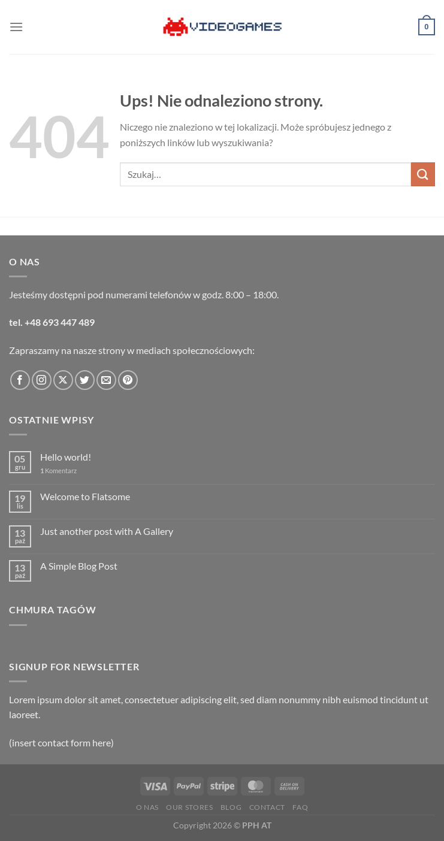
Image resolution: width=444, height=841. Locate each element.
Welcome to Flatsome (85, 496)
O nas (147, 807)
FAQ (300, 807)
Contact (267, 807)
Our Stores (189, 807)
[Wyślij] (423, 174)
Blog (231, 807)
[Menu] (16, 26)
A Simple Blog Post (78, 565)
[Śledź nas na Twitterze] (85, 380)
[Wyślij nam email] (106, 380)
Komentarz (58, 470)
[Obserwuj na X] (63, 380)
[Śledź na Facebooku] (20, 380)
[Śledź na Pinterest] (128, 380)
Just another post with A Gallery (106, 531)
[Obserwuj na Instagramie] (42, 380)
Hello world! (65, 456)
